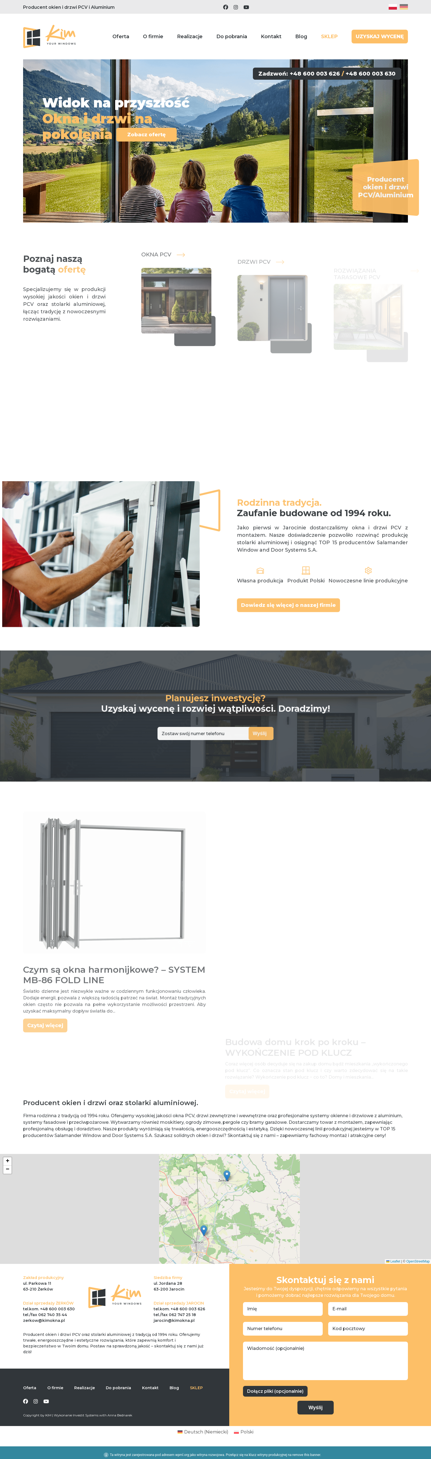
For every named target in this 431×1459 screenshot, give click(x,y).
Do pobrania (231, 37)
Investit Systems (85, 1415)
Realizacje (190, 37)
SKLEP (329, 37)
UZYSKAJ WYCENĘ (380, 37)
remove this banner (306, 1455)
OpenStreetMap (418, 1261)
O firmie (153, 37)
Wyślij (244, 733)
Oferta (120, 37)
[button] (226, 1175)
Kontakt (271, 37)
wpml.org (182, 1455)
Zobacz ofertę (145, 135)
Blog (301, 37)
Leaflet (393, 1261)
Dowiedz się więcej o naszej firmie (288, 628)
